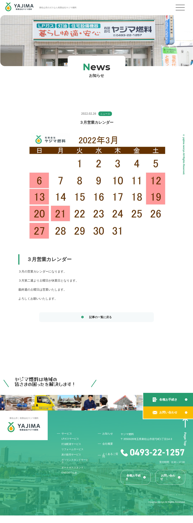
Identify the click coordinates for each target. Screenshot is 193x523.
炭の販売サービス (72, 460)
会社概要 (108, 445)
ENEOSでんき (70, 482)
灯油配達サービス (72, 447)
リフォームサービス (74, 454)
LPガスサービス (71, 441)
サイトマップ (178, 502)
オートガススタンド (74, 476)
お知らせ (108, 434)
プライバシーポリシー (153, 502)
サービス (67, 434)
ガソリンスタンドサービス (75, 468)
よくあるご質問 (111, 457)
